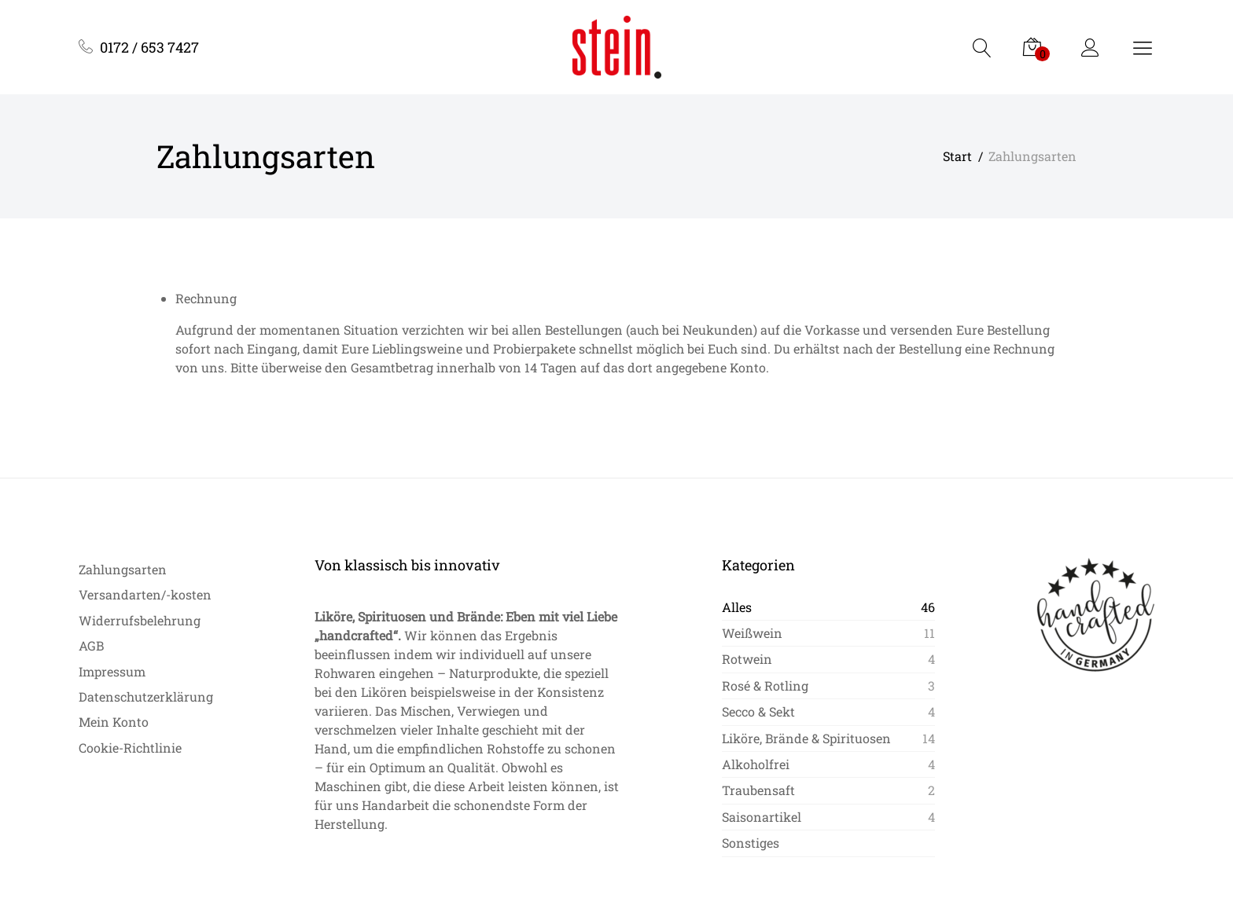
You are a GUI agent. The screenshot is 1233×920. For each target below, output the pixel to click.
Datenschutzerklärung (146, 696)
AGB (91, 645)
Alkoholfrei (755, 764)
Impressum (112, 671)
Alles (737, 607)
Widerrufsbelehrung (140, 620)
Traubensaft (758, 790)
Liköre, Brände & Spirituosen (806, 738)
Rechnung (206, 298)
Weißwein (752, 633)
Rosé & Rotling (765, 685)
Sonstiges (750, 842)
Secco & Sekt (758, 711)
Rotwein (747, 659)
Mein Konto (114, 721)
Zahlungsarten (123, 569)
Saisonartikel (761, 816)
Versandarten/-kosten (145, 594)
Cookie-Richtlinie (130, 747)
